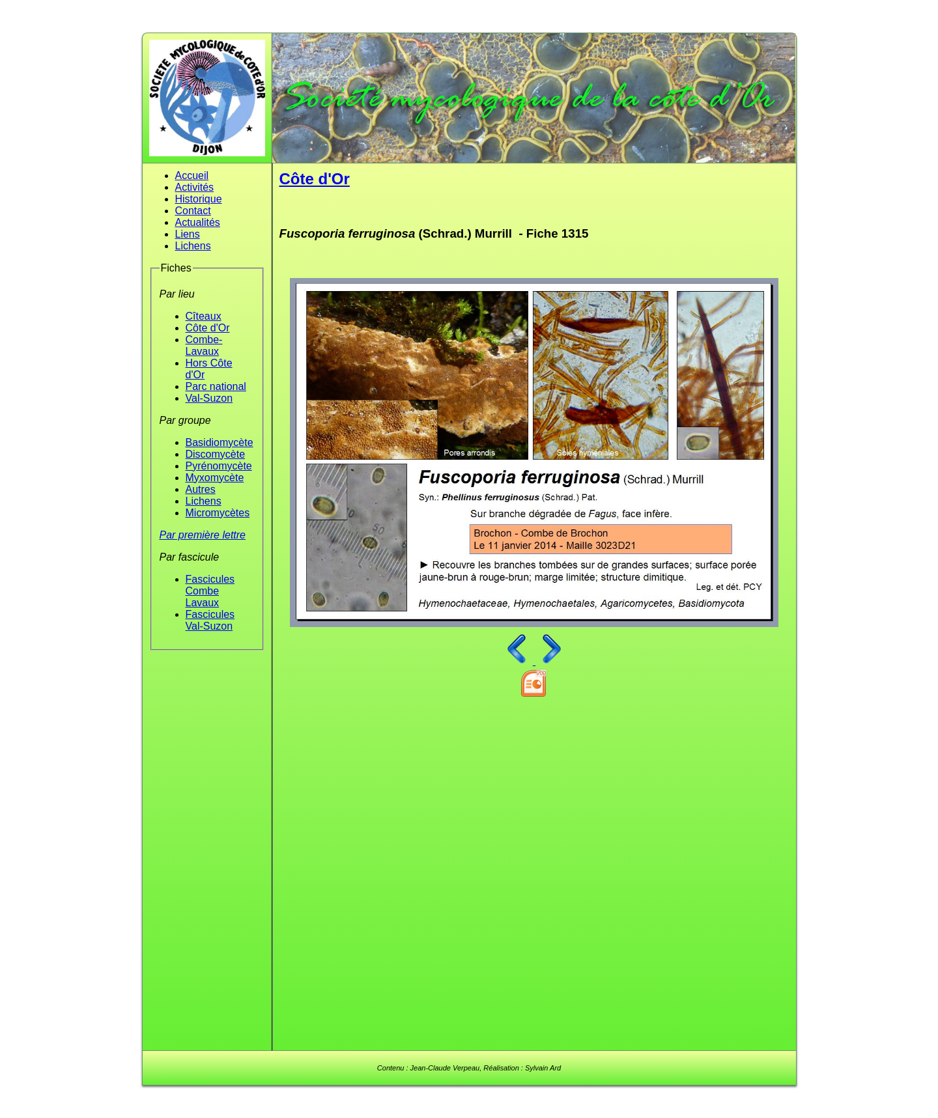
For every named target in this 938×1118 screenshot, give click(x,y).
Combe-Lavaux (204, 345)
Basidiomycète (219, 442)
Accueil (192, 175)
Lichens (193, 245)
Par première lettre (203, 534)
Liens (187, 234)
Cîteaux (203, 316)
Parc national (216, 386)
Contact (193, 210)
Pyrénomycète (219, 465)
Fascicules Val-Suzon (210, 620)
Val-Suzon (209, 398)
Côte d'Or (208, 327)
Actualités (197, 222)
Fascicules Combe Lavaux (210, 591)
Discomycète (216, 454)
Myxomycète (215, 477)
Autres (201, 489)
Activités (194, 187)
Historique (198, 198)
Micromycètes (218, 512)
